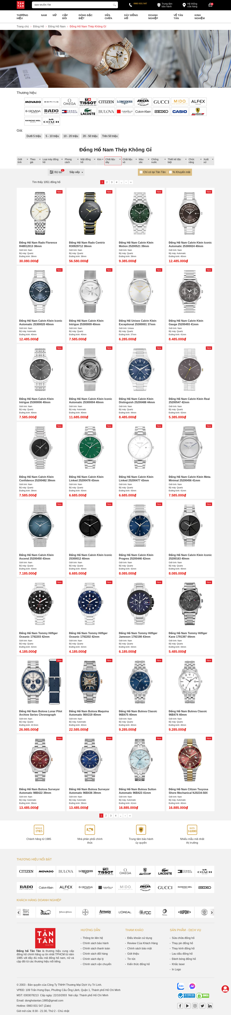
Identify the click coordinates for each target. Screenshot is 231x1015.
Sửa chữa (108, 17)
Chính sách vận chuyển (97, 964)
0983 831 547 (140, 3)
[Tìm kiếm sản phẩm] (75, 5)
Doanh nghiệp (153, 17)
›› (131, 182)
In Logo (176, 969)
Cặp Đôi (65, 17)
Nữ (54, 15)
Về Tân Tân (178, 17)
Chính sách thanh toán (96, 948)
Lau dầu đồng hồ (182, 953)
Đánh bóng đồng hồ (184, 958)
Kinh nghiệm (199, 17)
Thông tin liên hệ (93, 938)
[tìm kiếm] (114, 4)
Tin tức (131, 958)
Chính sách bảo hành (96, 943)
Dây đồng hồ (131, 17)
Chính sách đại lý (93, 958)
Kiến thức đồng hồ (138, 964)
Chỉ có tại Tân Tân (154, 172)
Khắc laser (178, 964)
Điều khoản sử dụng (139, 938)
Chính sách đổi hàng (95, 953)
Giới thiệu (133, 953)
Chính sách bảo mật (139, 948)
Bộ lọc (56, 172)
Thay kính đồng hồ (183, 948)
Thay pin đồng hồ (182, 943)
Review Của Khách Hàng (142, 943)
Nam (44, 15)
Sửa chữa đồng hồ (183, 938)
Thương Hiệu (22, 17)
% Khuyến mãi (181, 172)
